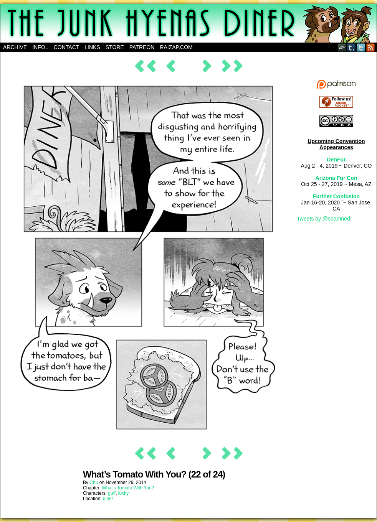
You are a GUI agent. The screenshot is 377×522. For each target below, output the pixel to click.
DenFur (336, 159)
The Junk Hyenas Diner (188, 23)
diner (108, 498)
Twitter (361, 47)
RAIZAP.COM (176, 47)
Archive (15, 47)
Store (115, 47)
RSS (370, 47)
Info (40, 47)
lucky (123, 493)
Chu (93, 482)
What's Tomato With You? (128, 488)
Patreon (142, 47)
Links (92, 47)
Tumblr (351, 47)
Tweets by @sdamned (323, 219)
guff (112, 493)
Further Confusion (336, 196)
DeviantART (342, 47)
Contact (66, 47)
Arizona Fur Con (336, 178)
